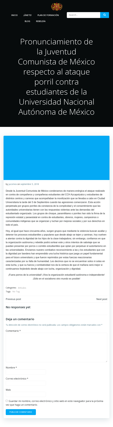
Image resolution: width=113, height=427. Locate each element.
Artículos (22, 287)
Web (8, 389)
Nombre (11, 367)
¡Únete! (28, 15)
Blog (27, 21)
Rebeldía (40, 21)
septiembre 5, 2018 (29, 184)
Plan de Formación (48, 15)
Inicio (14, 15)
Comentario (13, 330)
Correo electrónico (17, 378)
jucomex (13, 184)
